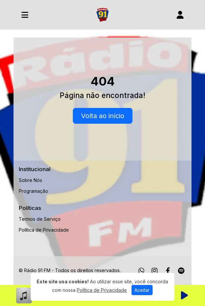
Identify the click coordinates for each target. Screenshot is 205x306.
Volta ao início (102, 116)
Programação (33, 191)
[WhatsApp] (141, 271)
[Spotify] (181, 271)
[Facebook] (168, 271)
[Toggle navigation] (24, 15)
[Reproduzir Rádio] (184, 295)
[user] (180, 15)
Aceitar (142, 290)
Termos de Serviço (40, 219)
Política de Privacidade (44, 230)
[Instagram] (155, 271)
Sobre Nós (30, 180)
